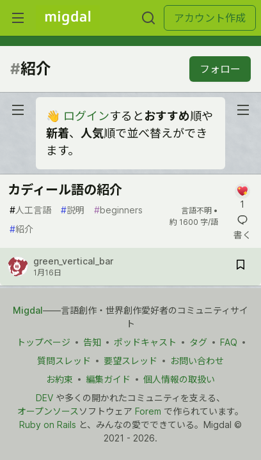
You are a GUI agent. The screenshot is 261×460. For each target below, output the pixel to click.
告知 (92, 342)
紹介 (21, 229)
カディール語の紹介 (65, 189)
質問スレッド (64, 360)
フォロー (220, 69)
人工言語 (30, 210)
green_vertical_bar (73, 261)
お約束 (59, 379)
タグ (198, 342)
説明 (72, 210)
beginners (118, 210)
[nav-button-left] (18, 110)
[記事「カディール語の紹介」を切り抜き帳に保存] (240, 267)
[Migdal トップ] (68, 18)
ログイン (86, 116)
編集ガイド (108, 379)
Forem (148, 411)
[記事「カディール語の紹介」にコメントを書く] (242, 197)
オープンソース (48, 411)
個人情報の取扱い (179, 379)
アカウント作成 (210, 18)
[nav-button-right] (243, 110)
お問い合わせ (197, 360)
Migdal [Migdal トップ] (28, 310)
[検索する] (148, 18)
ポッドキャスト (145, 342)
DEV (44, 397)
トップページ (43, 342)
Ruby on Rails (47, 424)
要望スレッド (130, 360)
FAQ (228, 342)
